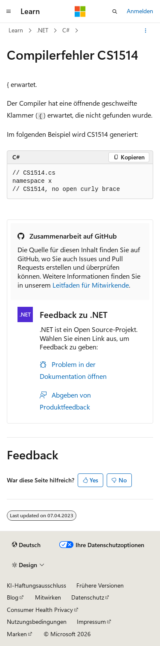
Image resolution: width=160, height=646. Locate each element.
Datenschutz (87, 597)
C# (66, 30)
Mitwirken (48, 597)
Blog (12, 597)
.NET (42, 30)
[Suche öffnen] (114, 11)
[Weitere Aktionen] (145, 30)
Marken (17, 634)
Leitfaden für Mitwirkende (90, 284)
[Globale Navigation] (8, 11)
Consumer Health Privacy (40, 610)
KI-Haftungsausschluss (36, 585)
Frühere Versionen (100, 585)
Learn (16, 30)
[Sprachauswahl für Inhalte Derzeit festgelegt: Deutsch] (26, 545)
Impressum (91, 621)
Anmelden (140, 11)
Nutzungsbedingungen (37, 621)
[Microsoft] (80, 11)
